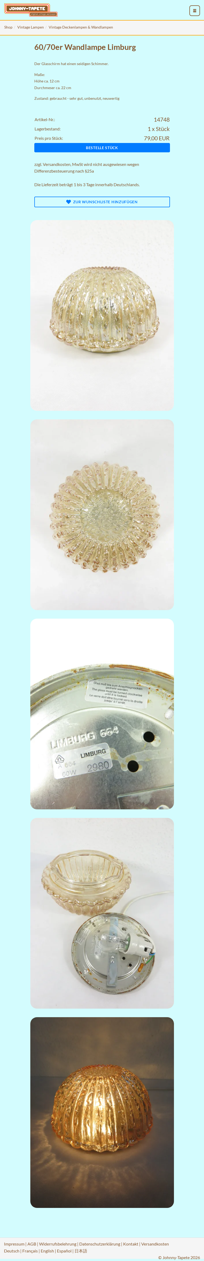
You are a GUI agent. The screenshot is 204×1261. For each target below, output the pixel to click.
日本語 (80, 1250)
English (47, 1250)
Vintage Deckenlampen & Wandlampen (81, 27)
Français (30, 1250)
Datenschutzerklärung (99, 1243)
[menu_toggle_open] (194, 10)
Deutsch (11, 1250)
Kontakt (130, 1243)
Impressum (14, 1243)
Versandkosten (56, 164)
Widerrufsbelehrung (57, 1243)
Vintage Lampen (30, 27)
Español (64, 1250)
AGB (31, 1243)
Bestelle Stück (102, 147)
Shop (8, 27)
